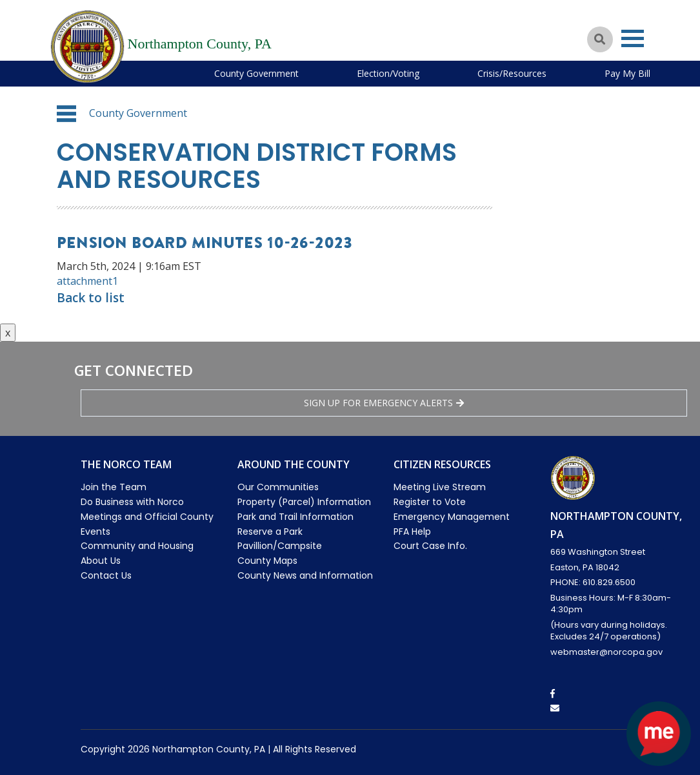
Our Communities (278, 486)
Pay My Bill (627, 73)
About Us (101, 560)
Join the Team (113, 486)
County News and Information (305, 575)
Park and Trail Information (295, 516)
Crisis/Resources (511, 73)
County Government (256, 73)
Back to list (91, 297)
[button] (66, 113)
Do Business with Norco (132, 501)
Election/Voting (388, 73)
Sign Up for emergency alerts (384, 403)
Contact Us (106, 575)
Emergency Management (452, 516)
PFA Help (412, 531)
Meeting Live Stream (440, 486)
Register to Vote (430, 501)
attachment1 (87, 281)
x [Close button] (7, 333)
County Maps (267, 560)
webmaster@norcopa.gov (606, 652)
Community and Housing (137, 545)
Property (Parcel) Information (304, 501)
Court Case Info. (430, 545)
